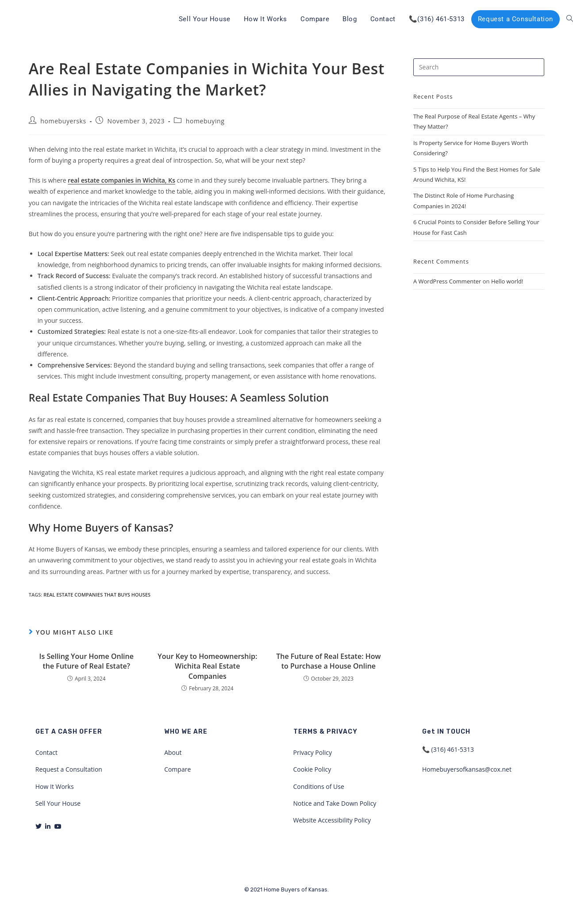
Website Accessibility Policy (332, 820)
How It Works (54, 786)
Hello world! (507, 281)
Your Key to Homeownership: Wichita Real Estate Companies (207, 666)
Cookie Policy (312, 769)
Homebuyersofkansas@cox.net (466, 769)
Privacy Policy (312, 752)
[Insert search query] (478, 67)
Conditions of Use (318, 786)
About (172, 752)
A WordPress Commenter (447, 281)
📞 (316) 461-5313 (448, 749)
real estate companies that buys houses (96, 594)
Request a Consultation (68, 769)
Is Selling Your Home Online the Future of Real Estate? (86, 661)
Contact (46, 752)
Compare (177, 769)
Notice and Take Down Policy (335, 803)
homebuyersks (63, 121)
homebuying (205, 121)
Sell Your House (58, 803)
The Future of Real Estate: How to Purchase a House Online (328, 661)
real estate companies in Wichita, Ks (121, 180)
